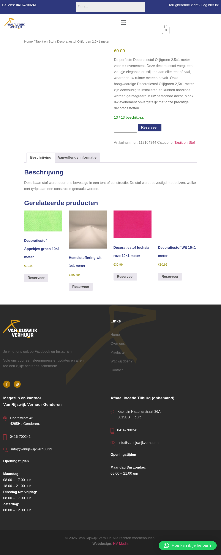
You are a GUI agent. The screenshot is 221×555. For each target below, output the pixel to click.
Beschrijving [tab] (40, 157)
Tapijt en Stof (44, 41)
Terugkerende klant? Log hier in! (193, 5)
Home (28, 41)
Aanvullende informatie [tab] (77, 157)
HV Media (121, 543)
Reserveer (149, 127)
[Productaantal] (125, 128)
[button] (123, 23)
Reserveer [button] (36, 278)
